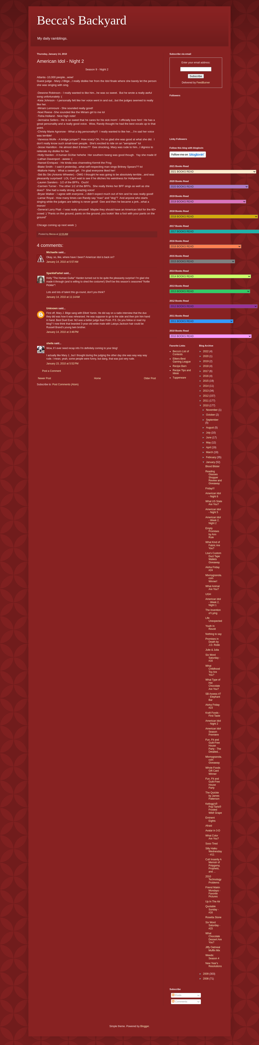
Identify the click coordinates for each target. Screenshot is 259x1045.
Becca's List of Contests (181, 353)
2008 (206, 978)
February (211, 457)
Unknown (52, 308)
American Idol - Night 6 (213, 495)
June (209, 437)
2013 (206, 390)
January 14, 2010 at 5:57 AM (62, 261)
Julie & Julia (212, 649)
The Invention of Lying (213, 611)
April (209, 447)
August (210, 427)
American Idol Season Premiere (213, 731)
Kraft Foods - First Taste (212, 714)
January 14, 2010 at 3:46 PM (62, 331)
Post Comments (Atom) (65, 384)
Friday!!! (209, 488)
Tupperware (179, 377)
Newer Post (44, 378)
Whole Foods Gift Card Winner (212, 770)
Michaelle (52, 252)
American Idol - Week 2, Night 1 (213, 602)
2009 (206, 973)
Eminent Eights (210, 819)
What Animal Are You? (212, 588)
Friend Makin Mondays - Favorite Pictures (212, 892)
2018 (206, 366)
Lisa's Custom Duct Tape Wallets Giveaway (213, 558)
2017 (206, 371)
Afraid (208, 825)
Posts (176, 995)
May (208, 442)
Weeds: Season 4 (212, 957)
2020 (206, 356)
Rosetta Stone (213, 917)
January (211, 462)
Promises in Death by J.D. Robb (212, 641)
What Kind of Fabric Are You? (212, 545)
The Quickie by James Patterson (212, 795)
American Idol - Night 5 (213, 511)
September (212, 419)
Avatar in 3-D (212, 830)
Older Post (150, 378)
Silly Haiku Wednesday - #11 (213, 851)
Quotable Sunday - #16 (212, 909)
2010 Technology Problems (213, 879)
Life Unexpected (213, 619)
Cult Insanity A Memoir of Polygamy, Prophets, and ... (213, 865)
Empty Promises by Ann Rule (212, 533)
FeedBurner (203, 82)
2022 (206, 351)
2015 (206, 380)
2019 (206, 361)
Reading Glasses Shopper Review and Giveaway (213, 477)
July (208, 432)
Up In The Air (212, 901)
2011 (206, 400)
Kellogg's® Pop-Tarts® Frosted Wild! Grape (213, 808)
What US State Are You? (213, 503)
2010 (206, 405)
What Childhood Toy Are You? (212, 670)
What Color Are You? (212, 837)
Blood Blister (212, 466)
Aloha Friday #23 (212, 706)
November (212, 409)
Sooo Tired (211, 843)
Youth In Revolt (210, 627)
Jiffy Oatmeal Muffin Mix (212, 949)
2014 (206, 385)
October (211, 414)
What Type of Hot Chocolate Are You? (212, 684)
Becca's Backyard (82, 20)
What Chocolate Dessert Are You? (213, 938)
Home (97, 378)
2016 (206, 376)
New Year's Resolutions (213, 965)
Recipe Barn (180, 366)
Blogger (144, 1026)
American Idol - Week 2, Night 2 (213, 520)
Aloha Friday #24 (212, 569)
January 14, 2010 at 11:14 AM (63, 297)
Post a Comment (51, 370)
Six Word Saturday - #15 (212, 925)
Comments (179, 1001)
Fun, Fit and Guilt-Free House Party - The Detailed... (213, 745)
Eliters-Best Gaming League (182, 360)
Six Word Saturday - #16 (212, 657)
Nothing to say (213, 634)
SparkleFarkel (54, 273)
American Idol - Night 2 (213, 722)
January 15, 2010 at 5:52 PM (62, 363)
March (210, 452)
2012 (206, 395)
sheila (49, 343)
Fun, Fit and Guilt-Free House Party (212, 783)
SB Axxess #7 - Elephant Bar (213, 696)
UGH (208, 594)
